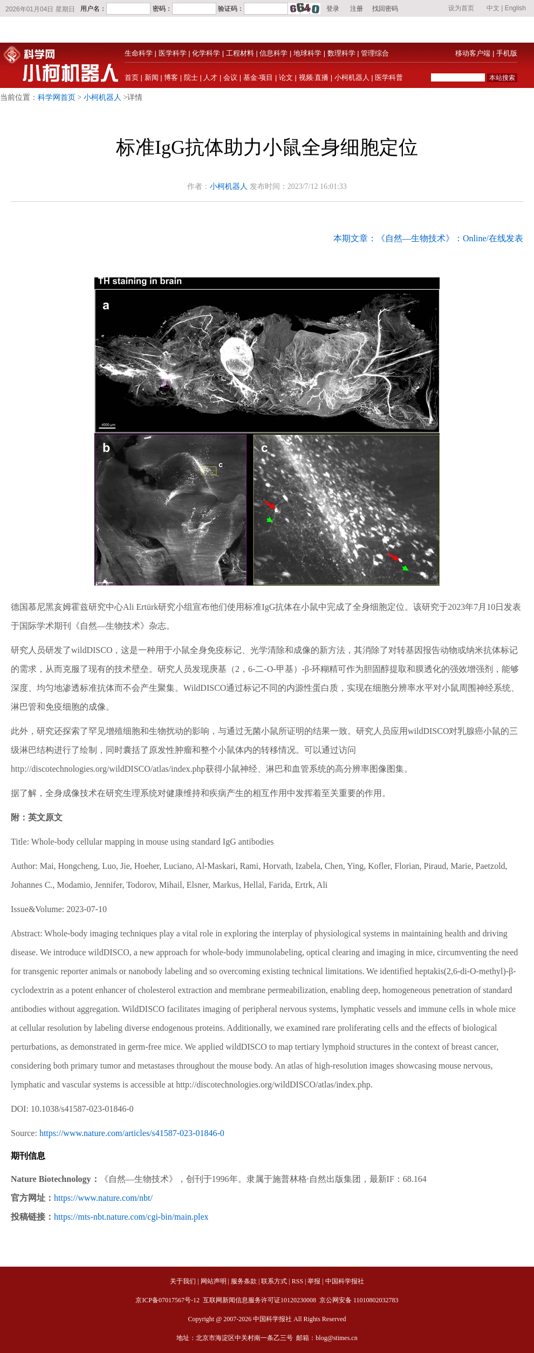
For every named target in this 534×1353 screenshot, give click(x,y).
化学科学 (206, 53)
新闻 (152, 77)
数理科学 (341, 53)
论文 (286, 77)
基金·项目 (258, 77)
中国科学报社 (344, 1281)
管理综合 (375, 53)
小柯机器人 (351, 77)
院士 (191, 77)
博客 (171, 77)
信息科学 (273, 53)
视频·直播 (314, 77)
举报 (313, 1281)
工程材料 (240, 53)
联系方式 (274, 1281)
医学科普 (389, 77)
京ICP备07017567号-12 (168, 1300)
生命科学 (139, 53)
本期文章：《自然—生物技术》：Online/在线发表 (428, 238)
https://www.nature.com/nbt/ (103, 1197)
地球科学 (307, 53)
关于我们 (183, 1281)
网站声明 (214, 1281)
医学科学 (173, 53)
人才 (210, 77)
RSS (297, 1281)
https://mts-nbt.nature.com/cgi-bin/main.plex (131, 1216)
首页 (132, 77)
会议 (230, 77)
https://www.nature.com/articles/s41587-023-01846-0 (131, 1133)
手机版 (506, 53)
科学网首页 (57, 97)
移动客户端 (472, 53)
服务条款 (244, 1281)
